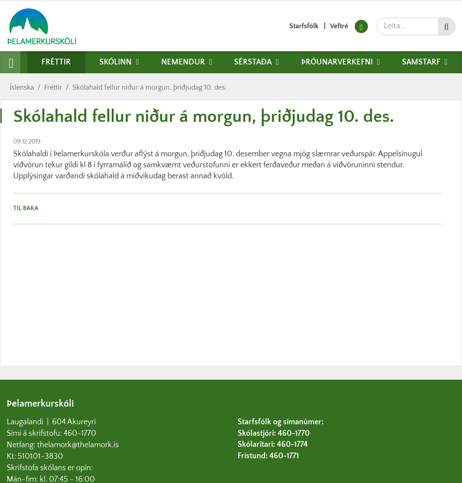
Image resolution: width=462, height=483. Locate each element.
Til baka (25, 208)
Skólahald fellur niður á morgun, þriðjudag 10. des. (149, 87)
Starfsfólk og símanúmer (280, 422)
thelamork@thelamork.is (78, 445)
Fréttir (53, 87)
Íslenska (22, 87)
